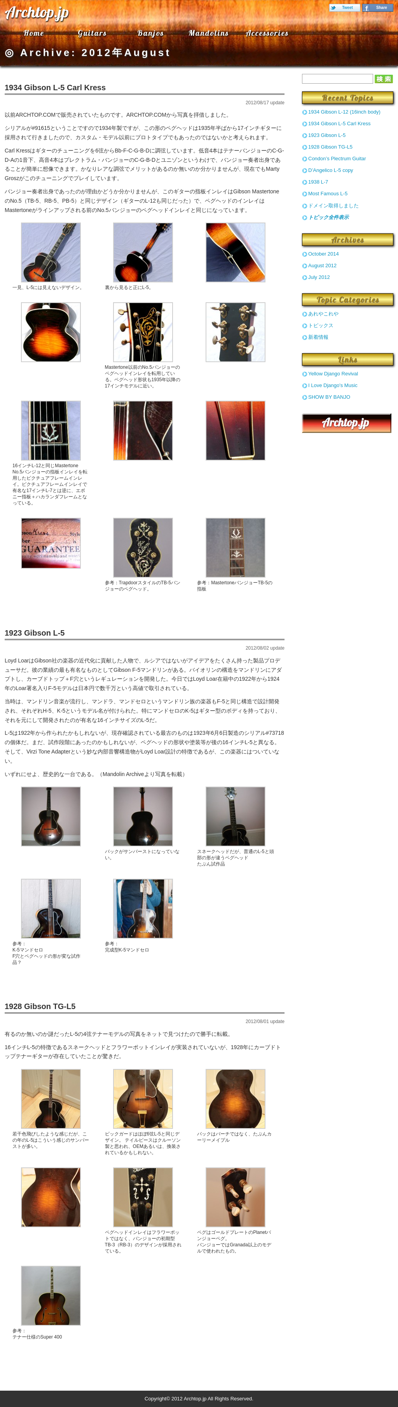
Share (381, 7)
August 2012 (322, 265)
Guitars (92, 33)
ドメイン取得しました (333, 206)
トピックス (320, 325)
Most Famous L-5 (327, 193)
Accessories (267, 33)
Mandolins (209, 33)
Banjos (150, 33)
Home (33, 33)
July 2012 (319, 277)
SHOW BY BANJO (329, 397)
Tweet (347, 7)
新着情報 (318, 337)
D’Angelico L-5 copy (330, 170)
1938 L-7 (318, 182)
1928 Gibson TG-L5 (40, 1006)
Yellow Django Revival (333, 374)
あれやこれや (323, 314)
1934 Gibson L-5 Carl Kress (55, 87)
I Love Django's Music (333, 385)
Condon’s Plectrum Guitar (337, 158)
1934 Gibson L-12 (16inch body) (344, 112)
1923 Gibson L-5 (35, 633)
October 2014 (323, 254)
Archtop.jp (37, 11)
